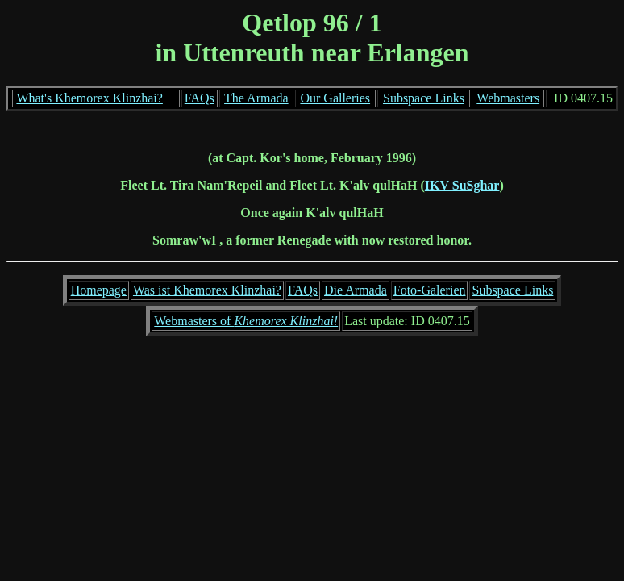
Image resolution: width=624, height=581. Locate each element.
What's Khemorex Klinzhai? (89, 98)
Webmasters (507, 98)
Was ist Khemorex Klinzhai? (207, 290)
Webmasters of (246, 321)
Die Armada (355, 290)
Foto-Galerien (429, 290)
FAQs (199, 98)
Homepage (99, 290)
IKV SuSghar (462, 185)
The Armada (256, 98)
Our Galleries (335, 98)
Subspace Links (423, 98)
